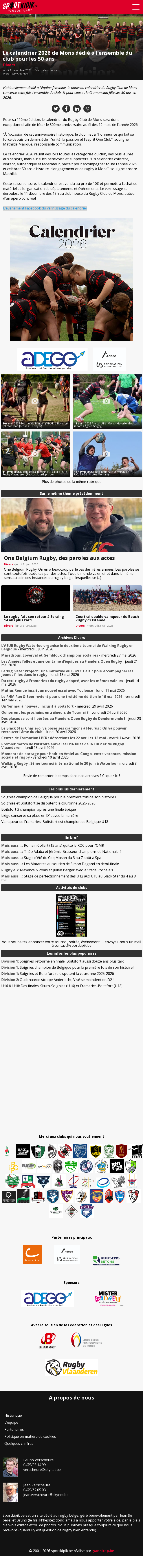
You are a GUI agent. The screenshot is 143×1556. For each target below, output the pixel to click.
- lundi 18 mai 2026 (67, 672)
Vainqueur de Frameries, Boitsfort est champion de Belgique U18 (54, 821)
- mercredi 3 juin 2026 (67, 647)
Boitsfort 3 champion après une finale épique (38, 809)
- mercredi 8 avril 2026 (69, 765)
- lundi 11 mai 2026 (63, 690)
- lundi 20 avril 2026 (64, 729)
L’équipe (11, 1422)
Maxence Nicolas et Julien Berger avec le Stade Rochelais (57, 870)
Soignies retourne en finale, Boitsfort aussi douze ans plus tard (62, 961)
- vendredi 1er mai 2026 (70, 698)
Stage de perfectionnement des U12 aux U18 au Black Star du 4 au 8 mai (68, 877)
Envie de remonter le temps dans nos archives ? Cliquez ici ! (71, 775)
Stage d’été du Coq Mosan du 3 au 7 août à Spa (51, 857)
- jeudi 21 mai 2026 (69, 663)
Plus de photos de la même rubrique (71, 481)
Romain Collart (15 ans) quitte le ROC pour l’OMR (52, 845)
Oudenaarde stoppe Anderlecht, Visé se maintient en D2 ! (57, 979)
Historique (13, 1415)
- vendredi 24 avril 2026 (64, 712)
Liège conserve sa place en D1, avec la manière (39, 815)
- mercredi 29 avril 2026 (57, 706)
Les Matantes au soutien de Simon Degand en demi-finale (60, 864)
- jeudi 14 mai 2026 (70, 682)
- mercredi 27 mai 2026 (68, 655)
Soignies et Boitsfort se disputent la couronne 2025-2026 (48, 803)
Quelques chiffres (18, 1443)
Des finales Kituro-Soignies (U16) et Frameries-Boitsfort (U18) (62, 986)
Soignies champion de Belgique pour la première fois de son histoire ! (58, 797)
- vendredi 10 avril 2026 (68, 755)
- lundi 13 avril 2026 (62, 745)
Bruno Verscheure (46, 70)
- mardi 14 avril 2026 (70, 738)
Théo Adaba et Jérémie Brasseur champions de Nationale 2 (61, 851)
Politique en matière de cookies (30, 1436)
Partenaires (14, 1429)
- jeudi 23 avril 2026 (71, 720)
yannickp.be (103, 1550)
